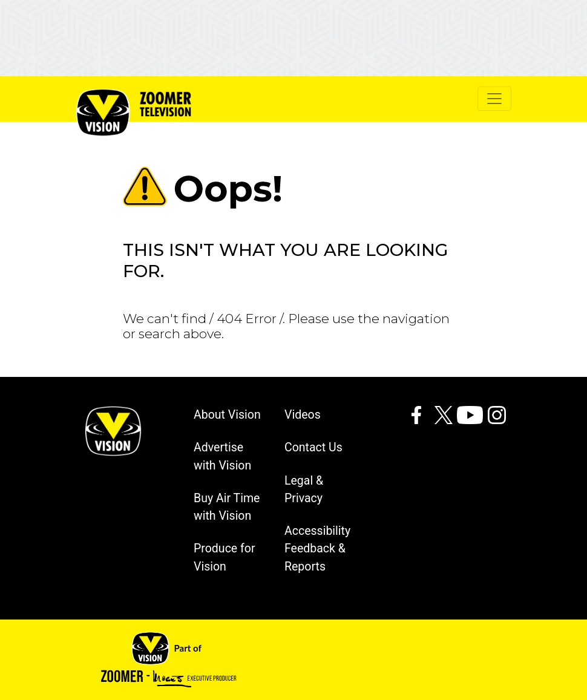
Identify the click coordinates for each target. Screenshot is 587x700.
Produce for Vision (224, 557)
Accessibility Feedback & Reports (317, 549)
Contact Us (313, 447)
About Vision (227, 415)
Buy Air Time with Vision (227, 507)
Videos (302, 415)
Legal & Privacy (303, 489)
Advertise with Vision (222, 456)
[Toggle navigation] (494, 99)
